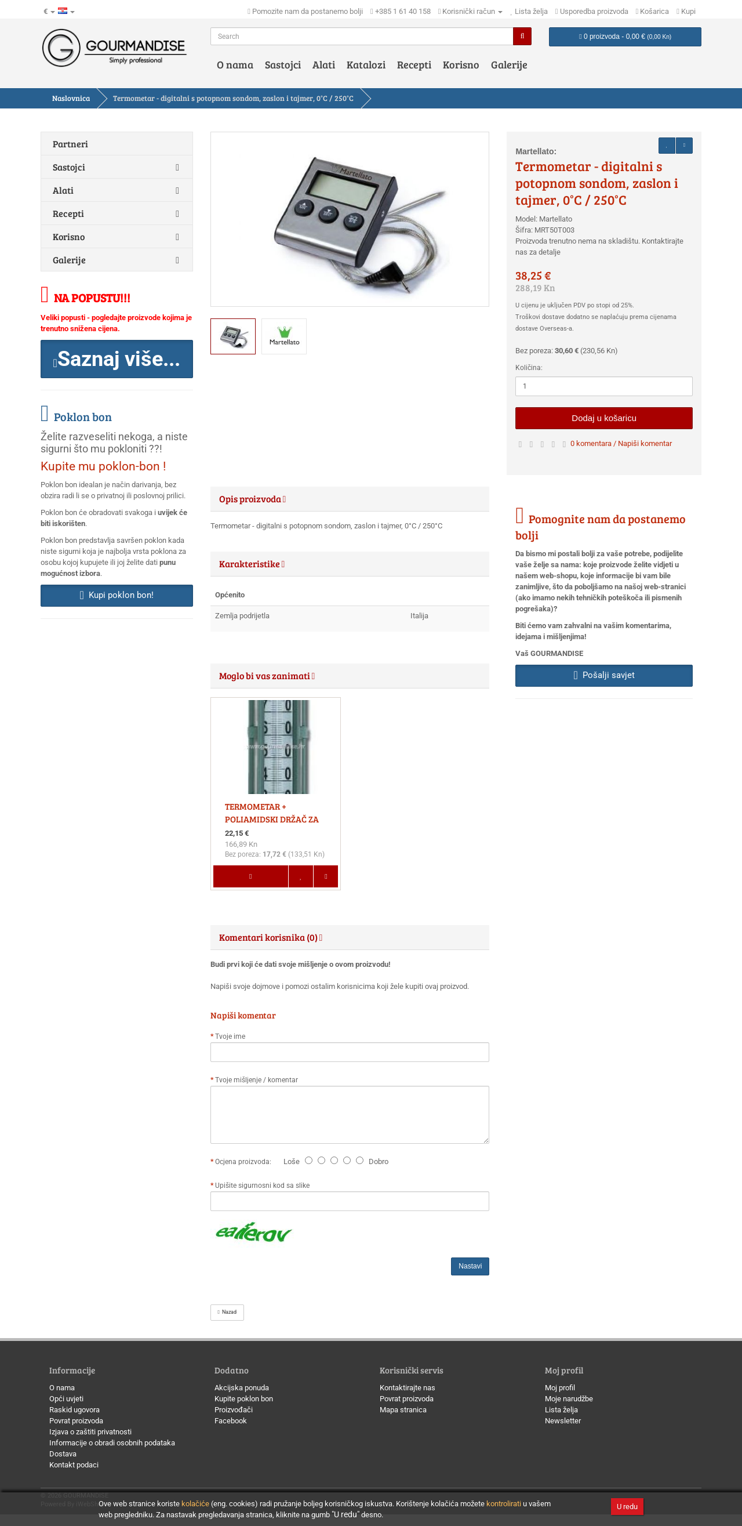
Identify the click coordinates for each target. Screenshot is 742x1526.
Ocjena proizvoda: (245, 1162)
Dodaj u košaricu (604, 418)
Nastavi (470, 1266)
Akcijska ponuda (241, 1387)
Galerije (509, 64)
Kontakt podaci (74, 1464)
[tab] (350, 499)
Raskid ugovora (74, 1409)
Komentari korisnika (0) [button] (271, 937)
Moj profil (560, 1387)
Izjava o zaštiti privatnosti (90, 1431)
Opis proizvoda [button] (252, 498)
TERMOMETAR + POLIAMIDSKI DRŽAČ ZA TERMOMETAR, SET (272, 819)
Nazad (227, 1312)
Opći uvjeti (66, 1398)
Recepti (414, 64)
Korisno (461, 64)
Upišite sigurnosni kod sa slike (262, 1185)
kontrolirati (503, 1503)
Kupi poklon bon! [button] (117, 595)
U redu (627, 1506)
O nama (235, 64)
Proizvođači (233, 1409)
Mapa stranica (403, 1409)
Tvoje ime (230, 1036)
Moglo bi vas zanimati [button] (267, 675)
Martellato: (535, 151)
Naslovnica (71, 98)
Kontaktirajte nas (407, 1387)
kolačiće (195, 1503)
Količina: (529, 368)
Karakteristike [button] (252, 563)
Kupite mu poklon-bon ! (103, 466)
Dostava (63, 1453)
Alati (323, 64)
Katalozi (366, 64)
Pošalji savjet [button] (604, 675)
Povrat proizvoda (76, 1420)
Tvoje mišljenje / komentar (256, 1080)
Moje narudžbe (569, 1398)
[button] (117, 359)
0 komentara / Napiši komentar (621, 443)
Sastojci (283, 64)
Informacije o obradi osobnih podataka (112, 1442)
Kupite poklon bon (243, 1398)
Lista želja (561, 1409)
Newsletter (563, 1420)
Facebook (230, 1420)
